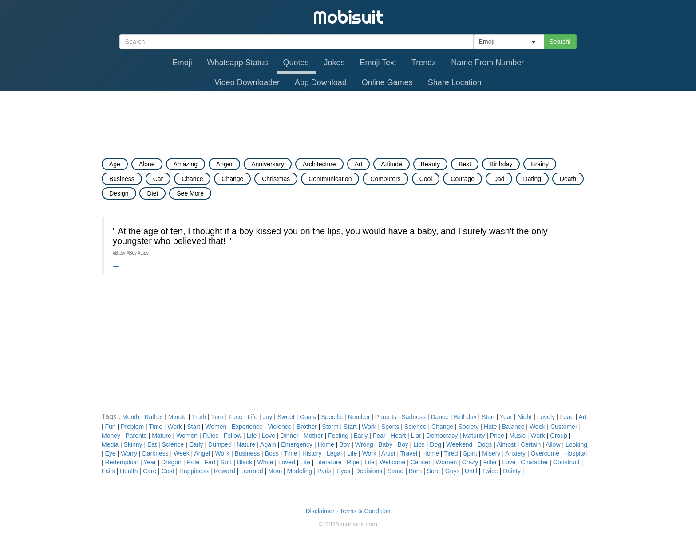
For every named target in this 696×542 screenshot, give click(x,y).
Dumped (220, 444)
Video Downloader (247, 82)
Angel (202, 453)
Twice (490, 471)
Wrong (364, 444)
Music (517, 435)
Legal (334, 453)
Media (110, 444)
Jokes (334, 62)
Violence (279, 426)
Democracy (442, 435)
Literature (328, 462)
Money (111, 435)
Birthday (465, 416)
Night (525, 416)
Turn (217, 416)
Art (582, 416)
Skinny (133, 444)
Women (215, 426)
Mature (161, 435)
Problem (132, 426)
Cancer (421, 462)
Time (155, 426)
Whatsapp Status (237, 62)
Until (471, 471)
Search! (560, 41)
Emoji (182, 62)
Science (415, 426)
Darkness (155, 453)
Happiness (194, 471)
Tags (110, 416)
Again (268, 444)
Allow (553, 444)
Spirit (470, 453)
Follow (232, 435)
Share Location (455, 82)
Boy (344, 444)
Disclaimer (319, 511)
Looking (576, 444)
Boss (272, 453)
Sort (226, 462)
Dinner (289, 435)
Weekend (459, 444)
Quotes (296, 62)
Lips (419, 444)
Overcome (545, 453)
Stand (396, 471)
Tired (451, 453)
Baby (385, 444)
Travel (408, 453)
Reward (224, 471)
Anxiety (515, 453)
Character (534, 462)
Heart (398, 435)
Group (558, 435)
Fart (209, 462)
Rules (211, 435)
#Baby (119, 253)
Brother (307, 426)
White (265, 462)
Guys (452, 471)
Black (244, 462)
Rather (153, 416)
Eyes (343, 471)
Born (415, 471)
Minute (177, 416)
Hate (490, 426)
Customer (563, 426)
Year (506, 416)
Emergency (296, 444)
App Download (321, 82)
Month (130, 416)
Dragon (171, 462)
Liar (416, 435)
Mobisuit (348, 17)
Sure (433, 471)
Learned (251, 471)
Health (129, 471)
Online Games (387, 82)
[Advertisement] (348, 116)
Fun (110, 426)
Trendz (423, 62)
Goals (308, 416)
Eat (152, 444)
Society (469, 426)
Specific (332, 416)
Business (247, 453)
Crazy (470, 462)
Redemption (122, 462)
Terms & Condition (365, 511)
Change (442, 426)
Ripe (353, 462)
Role (192, 462)
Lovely (546, 416)
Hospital (576, 453)
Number (359, 416)
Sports (390, 426)
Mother (313, 435)
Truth (199, 416)
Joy (268, 416)
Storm (330, 426)
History (312, 453)
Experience (247, 426)
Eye (110, 453)
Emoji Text (378, 62)
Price (497, 435)
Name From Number (487, 62)
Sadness (414, 416)
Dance (439, 416)
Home (326, 444)
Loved (286, 462)
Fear (379, 435)
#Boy (132, 253)
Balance (513, 426)
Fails (108, 471)
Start (488, 416)
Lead (567, 416)
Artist (388, 453)
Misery (491, 453)
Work (174, 426)
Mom (275, 471)
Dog (435, 444)
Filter (490, 462)
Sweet (286, 416)
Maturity (474, 435)
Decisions (369, 471)
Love (268, 435)
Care (149, 471)
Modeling (299, 471)
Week (538, 426)
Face (235, 416)
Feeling (338, 435)
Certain (531, 444)
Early (360, 435)
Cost (168, 471)
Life (253, 416)
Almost (506, 444)
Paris (324, 471)
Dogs (485, 444)
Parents (385, 416)
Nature (246, 444)
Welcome (392, 462)
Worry (129, 453)
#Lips (143, 253)
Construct (566, 462)
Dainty (512, 471)
